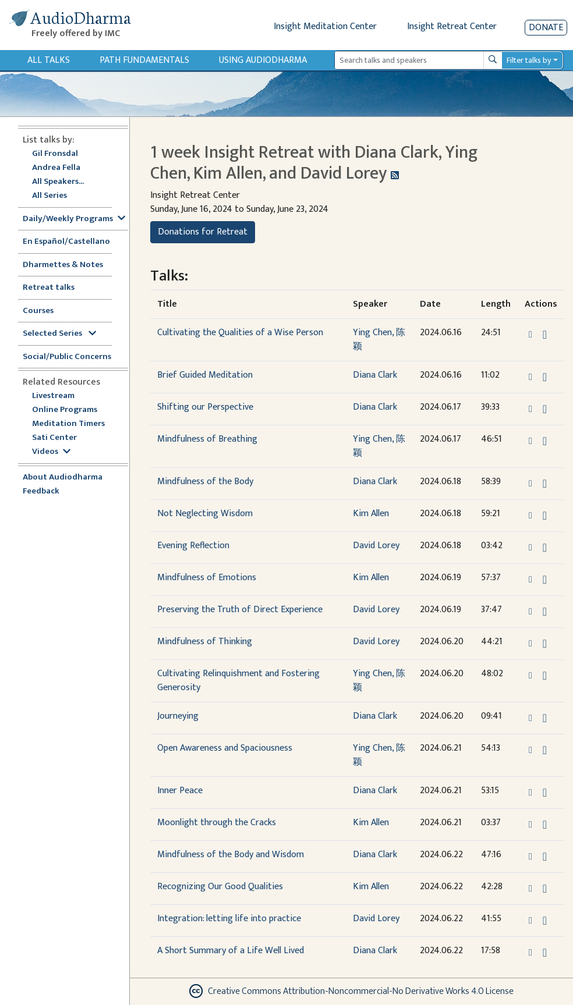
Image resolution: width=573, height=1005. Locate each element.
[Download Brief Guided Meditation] (545, 377)
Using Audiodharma (263, 60)
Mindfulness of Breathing (207, 439)
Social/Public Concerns (67, 357)
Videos (51, 452)
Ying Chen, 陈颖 (379, 339)
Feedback (41, 491)
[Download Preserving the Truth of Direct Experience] (545, 611)
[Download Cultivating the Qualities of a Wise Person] (545, 334)
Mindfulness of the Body (205, 481)
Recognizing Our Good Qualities (220, 886)
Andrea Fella (56, 168)
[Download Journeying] (545, 718)
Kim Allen (371, 513)
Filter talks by (529, 60)
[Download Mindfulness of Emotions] (545, 579)
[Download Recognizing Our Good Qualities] (545, 888)
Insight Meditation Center (325, 26)
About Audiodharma (62, 477)
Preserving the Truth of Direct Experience (240, 609)
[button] (532, 334)
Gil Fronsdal (55, 154)
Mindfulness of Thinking (204, 641)
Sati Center (54, 438)
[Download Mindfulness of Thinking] (545, 643)
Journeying (178, 716)
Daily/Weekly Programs (74, 219)
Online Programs (64, 410)
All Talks (48, 60)
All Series (49, 196)
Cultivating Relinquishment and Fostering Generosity (238, 680)
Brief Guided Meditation (205, 375)
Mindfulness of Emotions (206, 577)
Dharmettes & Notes (63, 265)
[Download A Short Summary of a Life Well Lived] (545, 952)
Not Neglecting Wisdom (205, 513)
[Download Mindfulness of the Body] (545, 483)
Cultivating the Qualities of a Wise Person (240, 332)
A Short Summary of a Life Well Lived (230, 950)
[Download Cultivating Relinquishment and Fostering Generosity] (545, 675)
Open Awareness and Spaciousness (224, 748)
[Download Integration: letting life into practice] (545, 920)
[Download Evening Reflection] (545, 547)
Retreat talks (49, 287)
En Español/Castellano (66, 241)
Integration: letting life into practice (229, 918)
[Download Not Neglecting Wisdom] (545, 515)
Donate (546, 27)
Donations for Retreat (202, 232)
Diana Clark (375, 375)
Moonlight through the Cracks (216, 822)
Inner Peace (180, 790)
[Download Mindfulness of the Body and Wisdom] (545, 856)
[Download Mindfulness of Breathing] (545, 441)
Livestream (53, 396)
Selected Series (59, 333)
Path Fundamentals (144, 60)
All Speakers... (58, 182)
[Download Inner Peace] (545, 792)
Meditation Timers (68, 424)
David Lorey (376, 545)
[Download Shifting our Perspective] (545, 409)
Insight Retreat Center (452, 26)
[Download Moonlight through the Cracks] (545, 824)
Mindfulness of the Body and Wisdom (230, 854)
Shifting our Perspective (205, 407)
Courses (38, 311)
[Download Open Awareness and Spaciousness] (545, 750)
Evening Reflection (193, 545)
